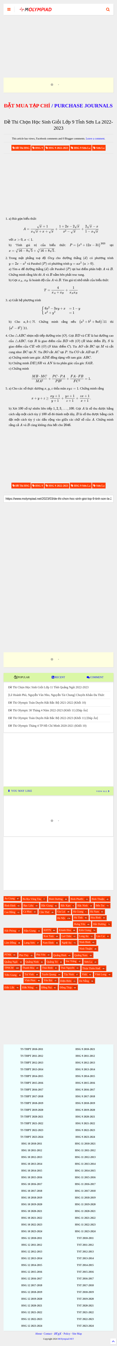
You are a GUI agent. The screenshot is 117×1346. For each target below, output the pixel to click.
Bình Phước (77, 899)
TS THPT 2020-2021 (31, 1116)
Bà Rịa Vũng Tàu (32, 899)
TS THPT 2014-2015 (31, 1076)
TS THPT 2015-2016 (31, 1083)
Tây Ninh (69, 974)
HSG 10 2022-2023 (31, 1224)
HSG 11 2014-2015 (85, 1170)
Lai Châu (66, 936)
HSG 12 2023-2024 (31, 1325)
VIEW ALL (103, 791)
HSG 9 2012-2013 (85, 1062)
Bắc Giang (47, 905)
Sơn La (88, 961)
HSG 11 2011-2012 (85, 1150)
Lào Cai (100, 936)
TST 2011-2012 (85, 1244)
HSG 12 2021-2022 (31, 1312)
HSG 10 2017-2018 (31, 1190)
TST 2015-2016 (85, 1271)
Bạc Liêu (28, 905)
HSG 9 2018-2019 (85, 1103)
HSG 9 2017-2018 (85, 1096)
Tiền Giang (10, 975)
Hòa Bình (96, 917)
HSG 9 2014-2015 (85, 1076)
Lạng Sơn (29, 942)
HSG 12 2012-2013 (31, 1251)
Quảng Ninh (32, 961)
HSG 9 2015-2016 (85, 1083)
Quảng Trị (52, 961)
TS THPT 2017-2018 (31, 1096)
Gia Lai (61, 911)
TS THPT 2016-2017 (31, 1089)
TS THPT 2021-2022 (31, 1123)
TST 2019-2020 (85, 1298)
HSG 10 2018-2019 (31, 1197)
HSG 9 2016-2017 (85, 1089)
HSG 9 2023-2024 (85, 1137)
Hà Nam (94, 911)
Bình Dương (56, 899)
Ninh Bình (84, 942)
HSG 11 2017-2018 (85, 1190)
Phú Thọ (23, 955)
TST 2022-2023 (85, 1319)
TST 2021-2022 (85, 1312)
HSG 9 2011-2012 (85, 1056)
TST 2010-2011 (85, 1238)
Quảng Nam (80, 955)
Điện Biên (65, 981)
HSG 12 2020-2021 (31, 1305)
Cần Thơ (44, 912)
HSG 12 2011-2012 (31, 1244)
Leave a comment (95, 138)
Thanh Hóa (28, 967)
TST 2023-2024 (85, 1325)
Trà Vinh (29, 974)
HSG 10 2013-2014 (31, 1163)
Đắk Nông (27, 987)
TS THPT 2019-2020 (31, 1110)
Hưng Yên (79, 924)
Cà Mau (27, 911)
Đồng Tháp (66, 987)
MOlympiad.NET (66, 1339)
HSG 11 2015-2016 (85, 1177)
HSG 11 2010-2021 (85, 1143)
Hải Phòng (10, 930)
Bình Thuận (98, 899)
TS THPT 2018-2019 (31, 1103)
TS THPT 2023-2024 (31, 1137)
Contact (48, 1333)
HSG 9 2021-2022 (85, 1123)
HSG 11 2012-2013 (85, 1157)
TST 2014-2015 (85, 1265)
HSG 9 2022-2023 (85, 1130)
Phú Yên (40, 954)
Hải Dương (99, 924)
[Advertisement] (59, 41)
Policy (67, 1333)
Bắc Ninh (82, 905)
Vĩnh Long (100, 974)
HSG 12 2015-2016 (31, 1271)
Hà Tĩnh (78, 917)
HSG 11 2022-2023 (85, 1224)
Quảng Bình (59, 955)
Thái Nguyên (67, 967)
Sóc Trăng (71, 961)
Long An (83, 936)
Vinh (84, 974)
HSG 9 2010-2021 (85, 1049)
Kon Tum (49, 936)
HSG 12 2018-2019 (31, 1292)
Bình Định (10, 905)
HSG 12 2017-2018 (31, 1285)
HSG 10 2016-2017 (31, 1184)
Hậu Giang (30, 930)
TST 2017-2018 (85, 1285)
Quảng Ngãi (11, 961)
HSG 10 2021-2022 (31, 1217)
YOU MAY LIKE (19, 790)
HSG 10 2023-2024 (31, 1231)
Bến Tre (100, 905)
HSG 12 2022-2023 (31, 1319)
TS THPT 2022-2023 (31, 1130)
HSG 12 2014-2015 (31, 1265)
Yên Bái (48, 980)
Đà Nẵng (84, 981)
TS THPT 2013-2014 (31, 1069)
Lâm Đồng (10, 942)
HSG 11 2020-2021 (85, 1211)
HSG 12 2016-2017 (31, 1278)
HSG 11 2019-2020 (85, 1204)
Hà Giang (78, 911)
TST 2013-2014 (85, 1258)
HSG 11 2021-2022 (85, 1217)
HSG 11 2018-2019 (85, 1197)
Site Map (77, 1333)
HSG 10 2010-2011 (31, 1143)
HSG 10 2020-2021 (31, 1211)
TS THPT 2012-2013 (31, 1062)
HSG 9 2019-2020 (85, 1110)
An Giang (9, 898)
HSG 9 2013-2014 (85, 1069)
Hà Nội (61, 918)
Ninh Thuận (85, 948)
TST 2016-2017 (85, 1278)
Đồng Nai (46, 987)
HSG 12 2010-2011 (31, 1238)
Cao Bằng (9, 912)
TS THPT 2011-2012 (31, 1056)
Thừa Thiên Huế (91, 968)
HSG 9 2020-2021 (85, 1116)
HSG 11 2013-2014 (85, 1163)
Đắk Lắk (9, 987)
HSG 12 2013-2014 (31, 1258)
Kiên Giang (85, 930)
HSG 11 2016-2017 (85, 1184)
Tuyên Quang (49, 974)
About (38, 1333)
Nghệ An (66, 942)
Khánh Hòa (65, 930)
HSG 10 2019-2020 (31, 1204)
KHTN (47, 930)
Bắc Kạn (65, 905)
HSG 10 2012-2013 (31, 1157)
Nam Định (48, 942)
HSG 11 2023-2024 (85, 1231)
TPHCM (8, 967)
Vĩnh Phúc (30, 980)
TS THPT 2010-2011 (31, 1049)
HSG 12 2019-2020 (31, 1298)
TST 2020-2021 (85, 1305)
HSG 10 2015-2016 (31, 1177)
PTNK (7, 954)
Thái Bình (47, 967)
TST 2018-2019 (85, 1292)
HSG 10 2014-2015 (31, 1170)
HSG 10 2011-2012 (31, 1150)
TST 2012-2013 (85, 1251)
